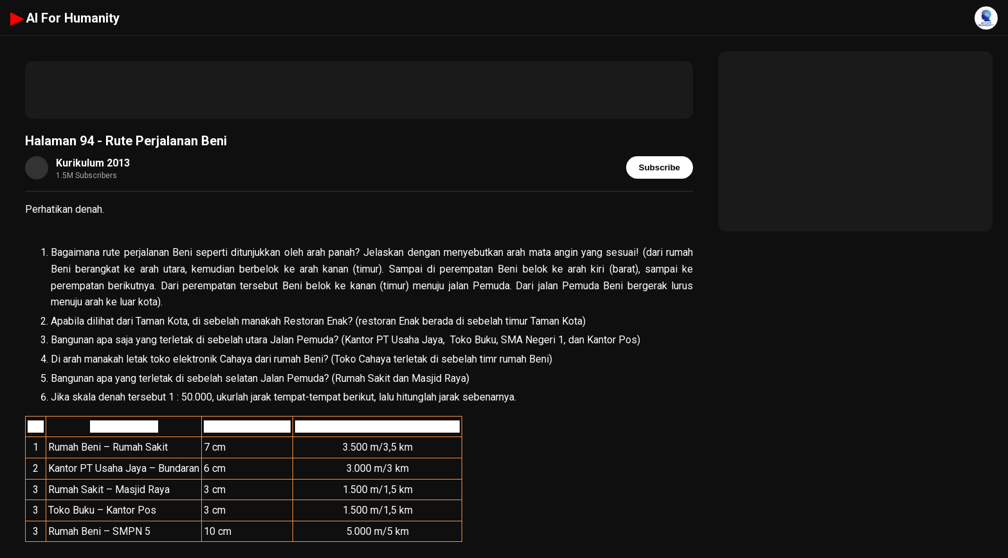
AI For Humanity (65, 18)
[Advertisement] (359, 90)
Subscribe (659, 167)
